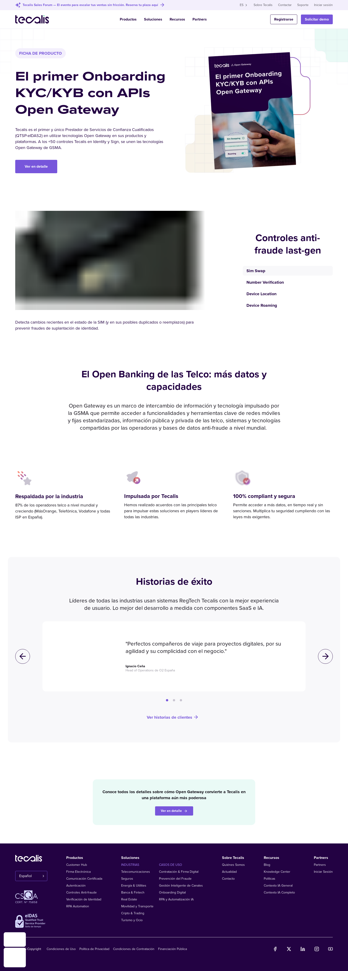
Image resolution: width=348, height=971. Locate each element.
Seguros (127, 879)
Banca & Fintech (132, 892)
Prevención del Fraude (175, 879)
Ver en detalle (36, 166)
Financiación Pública (172, 949)
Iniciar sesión (323, 5)
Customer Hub (76, 865)
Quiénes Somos (233, 865)
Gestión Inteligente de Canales (181, 886)
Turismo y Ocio (132, 920)
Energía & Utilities (133, 886)
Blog (267, 865)
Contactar (285, 5)
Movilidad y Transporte (137, 906)
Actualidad (229, 872)
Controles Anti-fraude (81, 892)
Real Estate (129, 899)
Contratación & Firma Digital (178, 872)
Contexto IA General (278, 886)
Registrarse (283, 19)
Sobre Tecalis (263, 5)
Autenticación (76, 886)
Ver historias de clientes (173, 717)
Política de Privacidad (94, 949)
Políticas (269, 879)
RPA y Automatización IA (176, 899)
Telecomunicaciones (135, 872)
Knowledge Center (277, 872)
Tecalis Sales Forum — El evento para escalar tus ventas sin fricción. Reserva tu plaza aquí (90, 5)
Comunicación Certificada (84, 879)
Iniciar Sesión (323, 872)
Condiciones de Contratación (133, 949)
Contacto (228, 879)
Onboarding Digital (172, 892)
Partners (199, 19)
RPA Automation (77, 906)
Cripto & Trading (132, 913)
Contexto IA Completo (279, 892)
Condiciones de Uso (61, 949)
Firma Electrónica (78, 872)
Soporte (303, 5)
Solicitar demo (317, 19)
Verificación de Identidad (83, 899)
